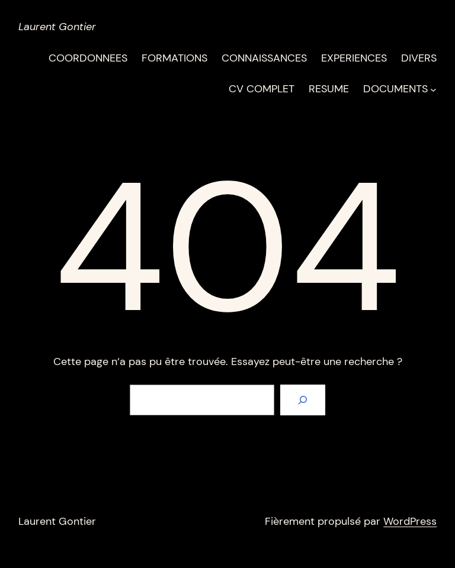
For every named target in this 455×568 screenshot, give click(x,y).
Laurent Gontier (57, 27)
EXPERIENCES (354, 58)
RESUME (329, 89)
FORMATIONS (174, 58)
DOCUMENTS (395, 89)
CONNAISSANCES (264, 58)
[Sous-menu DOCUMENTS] (433, 89)
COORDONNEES (88, 58)
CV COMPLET (261, 89)
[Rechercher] (302, 400)
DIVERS (419, 58)
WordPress (410, 521)
